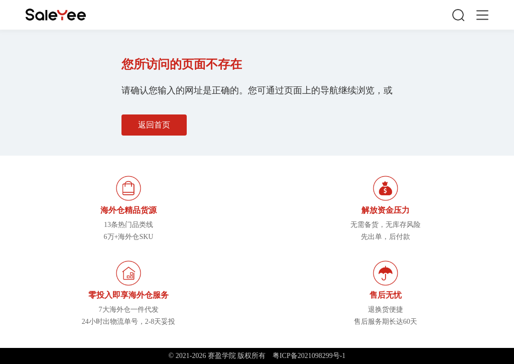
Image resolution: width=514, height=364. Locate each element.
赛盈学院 (56, 15)
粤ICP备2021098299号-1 (309, 355)
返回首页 (154, 124)
